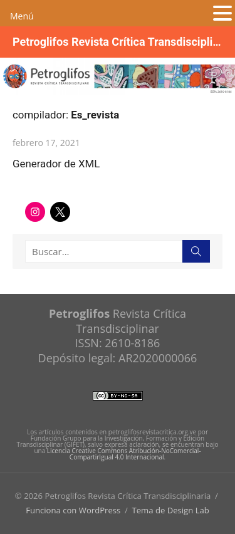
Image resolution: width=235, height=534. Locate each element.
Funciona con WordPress (73, 510)
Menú (22, 16)
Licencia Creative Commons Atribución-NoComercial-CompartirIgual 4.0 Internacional (124, 453)
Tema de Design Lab (170, 510)
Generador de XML (56, 163)
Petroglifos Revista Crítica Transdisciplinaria (117, 41)
